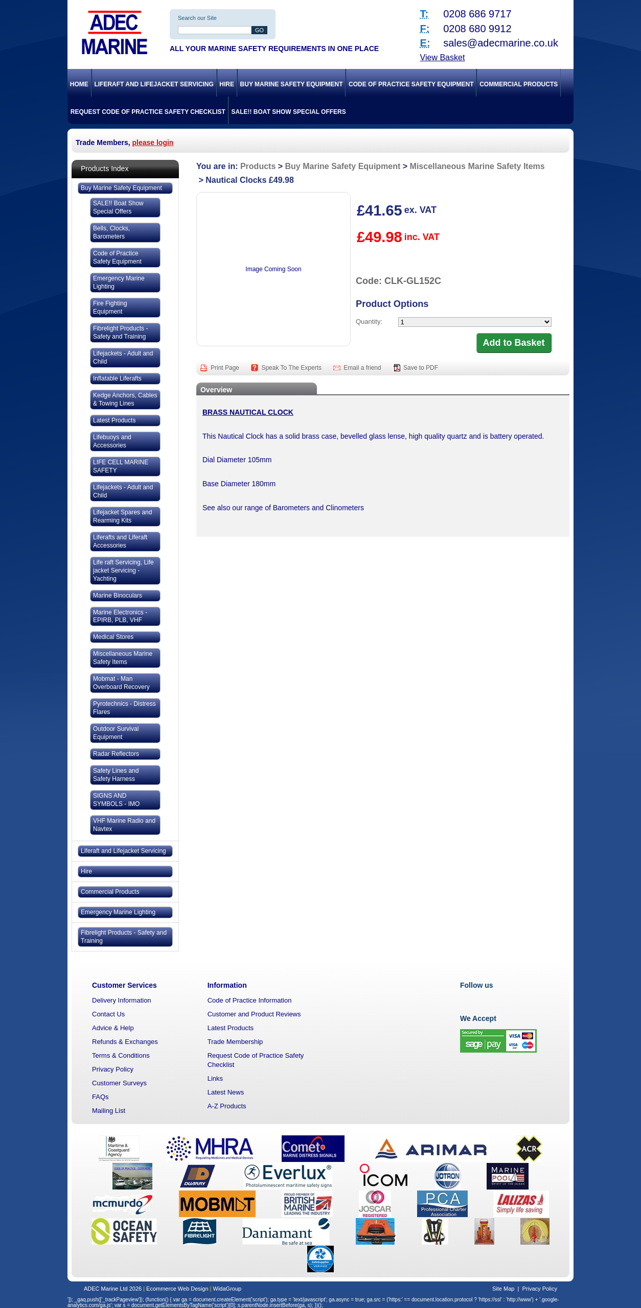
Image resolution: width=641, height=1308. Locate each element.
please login (153, 142)
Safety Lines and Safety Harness (116, 774)
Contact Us (108, 1014)
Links (215, 1078)
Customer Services (124, 985)
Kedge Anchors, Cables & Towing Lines (125, 399)
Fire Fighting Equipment (110, 307)
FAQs (100, 1097)
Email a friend (363, 367)
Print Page (226, 367)
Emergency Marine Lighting (119, 282)
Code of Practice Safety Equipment (411, 84)
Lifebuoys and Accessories (112, 441)
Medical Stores (113, 636)
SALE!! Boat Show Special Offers (289, 111)
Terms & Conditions (121, 1055)
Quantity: (369, 321)
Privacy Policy (112, 1069)
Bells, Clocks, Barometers (111, 232)
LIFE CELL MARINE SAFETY (120, 466)
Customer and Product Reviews (254, 1014)
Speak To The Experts (292, 367)
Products (258, 166)
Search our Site (197, 18)
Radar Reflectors (116, 753)
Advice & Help (113, 1028)
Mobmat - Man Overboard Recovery (121, 683)
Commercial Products (518, 84)
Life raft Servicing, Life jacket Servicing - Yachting (123, 570)
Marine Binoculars (117, 595)
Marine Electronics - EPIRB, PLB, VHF (120, 616)
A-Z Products (227, 1106)
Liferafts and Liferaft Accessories (120, 541)
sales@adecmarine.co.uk (500, 43)
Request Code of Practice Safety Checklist (148, 111)
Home (79, 84)
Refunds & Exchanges (125, 1041)
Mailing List (108, 1110)
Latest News (226, 1092)
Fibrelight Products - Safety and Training (120, 332)
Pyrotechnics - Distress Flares (124, 708)
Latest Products (114, 420)
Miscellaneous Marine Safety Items (122, 657)
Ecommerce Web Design (177, 1289)
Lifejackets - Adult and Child (123, 357)
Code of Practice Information (250, 1000)
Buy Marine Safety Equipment (291, 84)
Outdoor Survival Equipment (116, 733)
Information (227, 985)
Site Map (503, 1289)
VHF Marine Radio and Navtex (124, 825)
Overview (216, 390)
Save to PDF (420, 367)
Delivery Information (121, 1000)
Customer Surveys (119, 1083)
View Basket (442, 57)
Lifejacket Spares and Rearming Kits (122, 516)
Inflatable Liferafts (117, 378)
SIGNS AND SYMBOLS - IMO (116, 799)
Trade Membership (235, 1041)
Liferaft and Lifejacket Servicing (153, 84)
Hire (226, 84)
